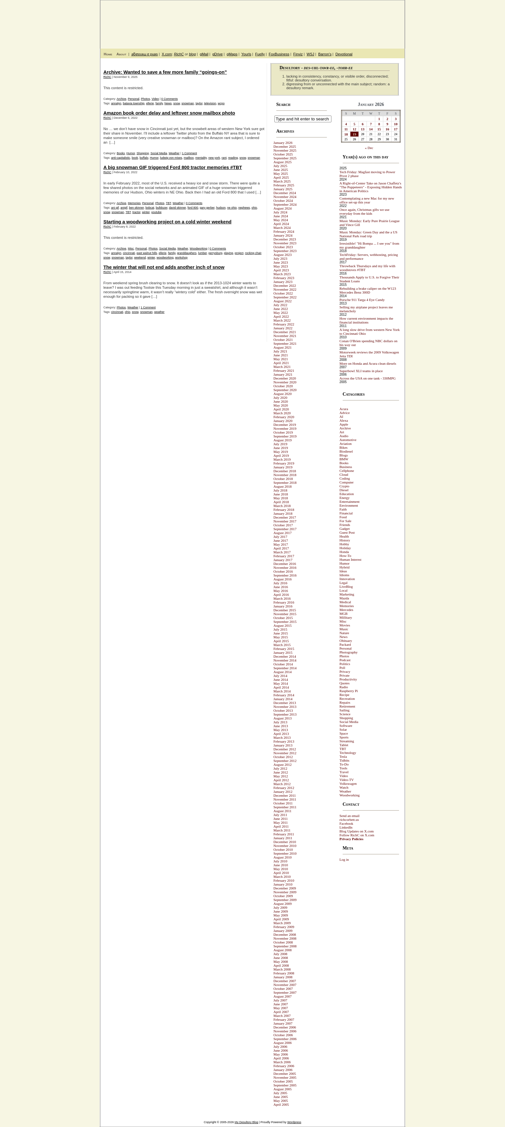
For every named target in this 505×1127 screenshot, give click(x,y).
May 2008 (280, 961)
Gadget (344, 529)
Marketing (346, 594)
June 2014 (280, 679)
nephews (244, 207)
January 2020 (282, 421)
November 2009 (284, 892)
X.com (167, 54)
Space (343, 733)
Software (345, 726)
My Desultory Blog (342, 21)
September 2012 (285, 761)
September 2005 (285, 1085)
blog (192, 54)
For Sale (345, 521)
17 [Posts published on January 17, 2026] (395, 129)
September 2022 (285, 297)
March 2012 (282, 784)
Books (121, 153)
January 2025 (282, 189)
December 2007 (284, 981)
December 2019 (284, 425)
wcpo (221, 103)
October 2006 (283, 1035)
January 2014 (282, 699)
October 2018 (283, 479)
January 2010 (282, 884)
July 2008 (280, 954)
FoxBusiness (279, 54)
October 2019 (283, 432)
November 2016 (284, 567)
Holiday (345, 548)
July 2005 (280, 1093)
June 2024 (280, 216)
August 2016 (282, 579)
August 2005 (282, 1089)
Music (343, 629)
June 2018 (280, 494)
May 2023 (280, 266)
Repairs (344, 702)
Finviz (298, 54)
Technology (347, 753)
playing (228, 253)
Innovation (347, 579)
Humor (131, 153)
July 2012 (280, 768)
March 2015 (282, 645)
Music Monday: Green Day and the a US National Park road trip (368, 234)
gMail (204, 54)
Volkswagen (348, 783)
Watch (343, 787)
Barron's (324, 54)
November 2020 (284, 382)
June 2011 (280, 819)
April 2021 (281, 363)
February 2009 (283, 927)
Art (341, 432)
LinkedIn (345, 827)
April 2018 (281, 502)
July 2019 (280, 444)
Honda (344, 552)
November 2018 (284, 475)
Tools (343, 768)
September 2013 (285, 714)
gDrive (217, 54)
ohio (254, 207)
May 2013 (280, 730)
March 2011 (282, 830)
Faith (343, 509)
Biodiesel (346, 451)
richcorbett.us (349, 820)
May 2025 (280, 173)
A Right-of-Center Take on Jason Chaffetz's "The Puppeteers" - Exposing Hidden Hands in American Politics (370, 187)
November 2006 (284, 1031)
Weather (174, 153)
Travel (343, 772)
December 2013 (284, 703)
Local (343, 590)
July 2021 (280, 351)
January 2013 (282, 745)
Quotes (344, 683)
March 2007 (282, 1016)
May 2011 (280, 822)
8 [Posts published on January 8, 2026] (379, 124)
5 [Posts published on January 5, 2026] (355, 124)
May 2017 (280, 544)
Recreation (347, 698)
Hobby (344, 544)
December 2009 (284, 888)
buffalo (144, 157)
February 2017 (283, 556)
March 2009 (282, 923)
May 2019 (280, 452)
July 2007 (280, 1000)
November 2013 (284, 707)
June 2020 (280, 401)
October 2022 (283, 293)
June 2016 (280, 587)
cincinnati (129, 253)
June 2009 (280, 911)
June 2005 (280, 1097)
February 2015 (283, 649)
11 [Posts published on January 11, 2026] (346, 129)
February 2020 (283, 417)
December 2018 (284, 471)
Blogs (343, 455)
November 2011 (284, 799)
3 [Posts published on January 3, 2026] (396, 119)
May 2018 (280, 498)
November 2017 (284, 521)
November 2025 (284, 150)
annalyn (116, 103)
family (159, 103)
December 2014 (284, 656)
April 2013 (281, 734)
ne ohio (232, 207)
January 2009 (282, 931)
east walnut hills (147, 253)
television (210, 103)
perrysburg (215, 253)
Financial (346, 513)
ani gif (115, 207)
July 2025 (280, 166)
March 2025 (282, 181)
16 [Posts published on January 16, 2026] (387, 129)
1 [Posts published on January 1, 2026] (379, 119)
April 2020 (281, 409)
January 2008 (282, 977)
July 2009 (280, 907)
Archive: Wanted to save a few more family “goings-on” (165, 72)
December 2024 (284, 193)
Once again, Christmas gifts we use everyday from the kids (364, 211)
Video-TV (346, 780)
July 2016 (280, 583)
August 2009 (282, 904)
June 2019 (280, 448)
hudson (221, 207)
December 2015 (284, 610)
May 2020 (280, 405)
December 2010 (284, 842)
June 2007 (280, 1004)
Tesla (343, 756)
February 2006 (283, 1066)
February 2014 (283, 695)
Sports (343, 737)
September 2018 (285, 482)
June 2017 (280, 540)
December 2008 (284, 934)
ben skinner (136, 207)
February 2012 (283, 788)
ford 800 (192, 207)
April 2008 (281, 965)
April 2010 (281, 873)
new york (214, 157)
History (344, 540)
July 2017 (280, 537)
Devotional (343, 54)
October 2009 (283, 896)
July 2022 (280, 305)
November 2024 (284, 197)
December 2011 (284, 795)
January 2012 (282, 792)
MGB (343, 613)
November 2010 (284, 846)
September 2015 (285, 622)
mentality (201, 157)
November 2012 (284, 753)
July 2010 (280, 861)
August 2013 (282, 718)
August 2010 (282, 857)
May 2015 (280, 637)
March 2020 (282, 413)
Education (346, 494)
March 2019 (282, 459)
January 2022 (282, 328)
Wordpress (294, 1122)
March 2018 (282, 506)
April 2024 (281, 224)
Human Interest (350, 559)
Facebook (346, 823)
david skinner (177, 207)
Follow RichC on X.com (356, 835)
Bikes (343, 447)
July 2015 (280, 629)
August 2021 (282, 347)
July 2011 (280, 815)
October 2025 (283, 154)
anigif (124, 207)
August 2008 (282, 950)
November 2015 (284, 614)
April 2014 (281, 687)
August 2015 (282, 625)
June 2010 (280, 865)
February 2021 (283, 370)
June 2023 (280, 262)
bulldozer (161, 207)
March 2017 (282, 552)
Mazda (344, 598)
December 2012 (284, 749)
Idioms (344, 575)
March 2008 (282, 969)
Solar (343, 729)
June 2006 (280, 1050)
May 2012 (280, 776)
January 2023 (282, 282)
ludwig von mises (171, 157)
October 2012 (283, 757)
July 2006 (280, 1046)
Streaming (346, 741)
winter (146, 212)
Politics (344, 664)
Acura (343, 409)
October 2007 (283, 989)
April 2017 (281, 548)
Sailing (344, 710)
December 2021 (284, 332)
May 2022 (280, 313)
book (135, 157)
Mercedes (346, 610)
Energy (344, 498)
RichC (179, 54)
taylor (199, 103)
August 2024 (282, 208)
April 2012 (281, 780)
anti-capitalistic (120, 157)
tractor (136, 212)
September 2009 (285, 900)
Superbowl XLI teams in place (361, 371)
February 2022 (283, 324)
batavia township (134, 103)
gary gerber (207, 207)
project (239, 253)
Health (344, 536)
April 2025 (281, 177)
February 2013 (283, 741)
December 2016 (284, 564)
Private (344, 675)
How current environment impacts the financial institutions (366, 320)
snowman (188, 103)
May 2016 (280, 591)
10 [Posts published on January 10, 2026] (395, 124)
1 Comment (189, 153)
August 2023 (282, 255)
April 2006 (281, 1058)
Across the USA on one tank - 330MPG (367, 378)
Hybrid (344, 567)
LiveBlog (346, 586)
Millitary (345, 617)
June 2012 (280, 772)
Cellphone (346, 471)
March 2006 (282, 1062)
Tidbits (344, 760)
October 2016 (283, 571)
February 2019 (283, 463)
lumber (202, 253)
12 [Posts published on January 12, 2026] (354, 129)
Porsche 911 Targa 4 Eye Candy (362, 300)
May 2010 (280, 869)
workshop (181, 257)
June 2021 (280, 355)
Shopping (143, 153)
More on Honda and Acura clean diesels (367, 363)
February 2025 (283, 185)
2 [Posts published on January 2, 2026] (387, 119)
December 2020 (284, 378)
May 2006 (280, 1054)
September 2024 (285, 204)
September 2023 (285, 251)
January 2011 (282, 838)
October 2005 (283, 1081)
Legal (343, 583)
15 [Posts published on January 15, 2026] (379, 129)
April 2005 (281, 1104)
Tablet (343, 745)
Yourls (246, 54)
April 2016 (281, 594)
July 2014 (280, 676)
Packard (345, 644)
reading (233, 157)
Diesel (343, 490)
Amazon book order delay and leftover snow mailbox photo (169, 113)
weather (159, 312)
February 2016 (283, 602)
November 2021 (284, 336)
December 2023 (284, 239)
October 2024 (283, 200)
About (121, 54)
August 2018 (282, 486)
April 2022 (281, 316)
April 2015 (281, 641)
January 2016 (282, 606)
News (168, 103)
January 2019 (282, 467)
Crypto (344, 486)
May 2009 (280, 915)
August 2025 (282, 162)
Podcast (344, 660)
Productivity (348, 679)
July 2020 (280, 397)
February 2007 (283, 1019)
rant (224, 157)
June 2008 (280, 958)
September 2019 (285, 436)
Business (345, 467)
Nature (344, 633)
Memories (134, 203)
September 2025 (285, 158)
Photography (348, 652)
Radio (343, 687)
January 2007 (282, 1023)
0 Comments (169, 98)
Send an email (349, 816)
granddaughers (187, 253)
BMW (343, 459)
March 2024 (282, 228)
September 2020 (285, 390)
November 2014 (284, 660)
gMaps (232, 54)
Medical (345, 602)
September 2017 (285, 529)
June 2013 (280, 726)
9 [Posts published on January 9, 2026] (387, 124)
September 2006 (285, 1039)
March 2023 (282, 274)
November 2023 (284, 243)
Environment (348, 505)
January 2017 (282, 560)
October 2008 (283, 942)
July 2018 (280, 490)
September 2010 (285, 853)
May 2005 (280, 1101)
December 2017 (284, 517)
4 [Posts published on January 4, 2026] (346, 124)
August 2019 (282, 440)
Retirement (347, 706)
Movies (344, 625)
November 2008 (284, 938)
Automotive (348, 440)
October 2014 (283, 664)
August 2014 (282, 672)
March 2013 (282, 737)
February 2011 (283, 834)
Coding (344, 478)
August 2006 (282, 1043)
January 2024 (282, 235)
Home (108, 54)
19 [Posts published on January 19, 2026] (354, 134)
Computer (346, 482)
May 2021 (280, 359)
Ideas (343, 571)
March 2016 (282, 598)
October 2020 (283, 386)
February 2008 (283, 973)
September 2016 (285, 575)
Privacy (344, 671)
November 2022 (284, 289)
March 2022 (282, 320)
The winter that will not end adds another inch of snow (163, 267)
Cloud (343, 474)
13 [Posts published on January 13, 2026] (363, 129)
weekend (140, 257)
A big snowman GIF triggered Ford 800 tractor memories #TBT (172, 167)
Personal (133, 98)
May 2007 (280, 1008)
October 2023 (283, 247)
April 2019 (281, 455)
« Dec (369, 148)
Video (155, 98)
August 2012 (282, 764)
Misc (131, 248)
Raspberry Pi (348, 691)
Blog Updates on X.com (356, 831)
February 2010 (283, 880)
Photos (145, 98)
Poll (342, 668)
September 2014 (285, 668)
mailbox (189, 157)
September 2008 (285, 946)
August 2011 (282, 811)
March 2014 (282, 691)
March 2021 (282, 367)
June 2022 (280, 309)
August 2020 (282, 394)
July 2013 (280, 722)
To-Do (344, 764)
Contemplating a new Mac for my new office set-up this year (366, 200)
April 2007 (281, 1012)
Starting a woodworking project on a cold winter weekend (167, 221)
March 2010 (282, 876)
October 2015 (283, 618)
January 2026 (282, 143)
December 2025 (284, 146)
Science (344, 714)
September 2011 (284, 807)
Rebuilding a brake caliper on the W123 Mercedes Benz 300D (367, 290)
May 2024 (280, 220)
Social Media (158, 153)
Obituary (345, 641)
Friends (344, 525)
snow (176, 103)
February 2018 (283, 510)
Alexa (343, 420)
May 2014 (280, 683)
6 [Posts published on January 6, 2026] (363, 124)
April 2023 (281, 270)
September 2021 (285, 343)
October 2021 (283, 340)
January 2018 (282, 513)
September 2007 (285, 992)
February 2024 (283, 231)
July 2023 (280, 258)
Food (343, 517)
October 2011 (283, 803)
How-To (345, 556)
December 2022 (284, 285)
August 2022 (282, 301)
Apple (343, 424)
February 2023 (283, 278)
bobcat (150, 207)
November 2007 (284, 985)
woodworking (165, 257)
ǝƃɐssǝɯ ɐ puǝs (144, 54)
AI (341, 416)
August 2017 (282, 533)
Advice (344, 413)
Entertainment (349, 501)
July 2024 (280, 212)
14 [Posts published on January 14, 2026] (371, 129)
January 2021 (282, 374)
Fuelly (260, 54)
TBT (168, 203)
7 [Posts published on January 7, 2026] (371, 124)
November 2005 (284, 1077)
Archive (121, 98)
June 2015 (280, 633)
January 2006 (282, 1070)
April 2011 (281, 826)
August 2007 (282, 996)
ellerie (150, 103)
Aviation (345, 444)
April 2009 (281, 919)
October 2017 (283, 525)
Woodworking (198, 248)
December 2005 (284, 1073)
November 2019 (284, 428)
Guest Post (347, 532)
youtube (156, 212)
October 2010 (283, 849)
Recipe (344, 695)
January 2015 (282, 652)
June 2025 (280, 170)
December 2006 (284, 1027)
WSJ (310, 54)
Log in (344, 859)
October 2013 (283, 710)
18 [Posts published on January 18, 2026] (346, 134)
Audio (343, 436)
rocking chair (253, 253)
